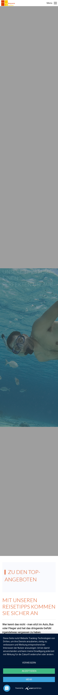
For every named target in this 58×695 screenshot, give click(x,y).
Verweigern (29, 662)
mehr (29, 679)
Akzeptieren (29, 671)
